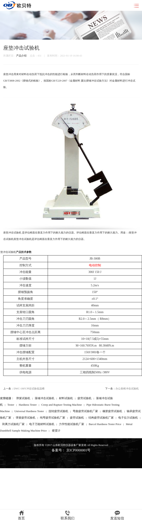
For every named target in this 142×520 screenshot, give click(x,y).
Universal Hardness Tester (29, 411)
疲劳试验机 (84, 398)
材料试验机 (66, 398)
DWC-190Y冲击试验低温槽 (29, 388)
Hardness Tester (28, 404)
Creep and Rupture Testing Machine (61, 404)
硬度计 (56, 430)
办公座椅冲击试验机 (127, 388)
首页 (21, 515)
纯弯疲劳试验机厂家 (52, 417)
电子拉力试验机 (128, 417)
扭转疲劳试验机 (58, 411)
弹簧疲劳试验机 (25, 417)
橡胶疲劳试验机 (112, 411)
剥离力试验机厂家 (13, 424)
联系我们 (67, 515)
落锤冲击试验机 (44, 398)
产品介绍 (21, 55)
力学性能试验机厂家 (71, 424)
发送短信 (117, 515)
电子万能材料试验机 (41, 424)
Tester (10, 404)
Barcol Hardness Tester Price (105, 424)
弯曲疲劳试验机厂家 (85, 411)
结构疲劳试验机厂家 (101, 417)
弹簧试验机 (23, 398)
